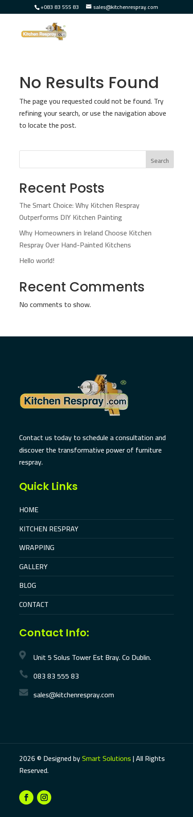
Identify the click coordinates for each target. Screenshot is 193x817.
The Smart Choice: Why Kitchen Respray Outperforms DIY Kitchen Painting (79, 211)
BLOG (27, 585)
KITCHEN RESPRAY (48, 528)
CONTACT (34, 604)
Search (160, 160)
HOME (28, 509)
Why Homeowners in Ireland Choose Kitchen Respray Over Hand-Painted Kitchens (85, 238)
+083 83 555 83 (60, 7)
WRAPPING (36, 547)
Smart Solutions (106, 758)
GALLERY (33, 566)
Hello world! (36, 260)
